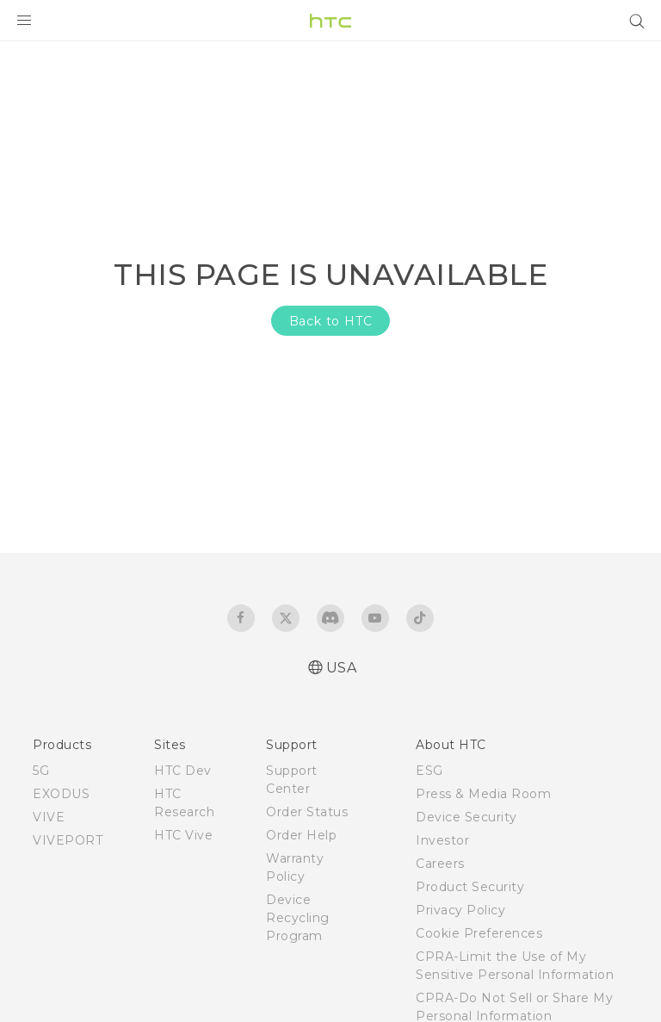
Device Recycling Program (298, 918)
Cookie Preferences (479, 933)
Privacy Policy (460, 910)
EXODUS (61, 794)
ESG (429, 770)
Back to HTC (331, 321)
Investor (442, 840)
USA (341, 668)
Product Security (470, 887)
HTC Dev (183, 770)
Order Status (307, 812)
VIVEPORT (67, 840)
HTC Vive (183, 835)
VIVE (49, 817)
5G (41, 770)
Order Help (301, 835)
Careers (440, 863)
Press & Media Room (483, 794)
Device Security (466, 817)
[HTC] (330, 20)
